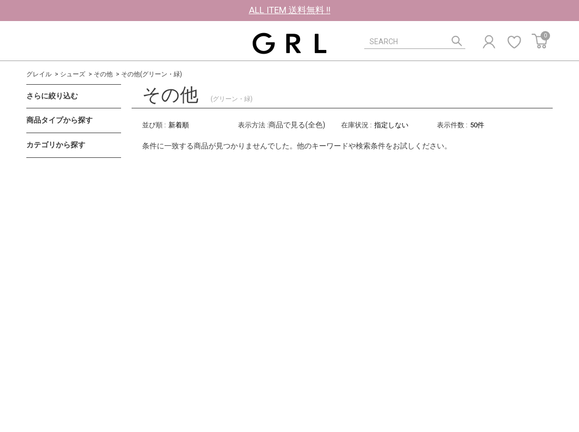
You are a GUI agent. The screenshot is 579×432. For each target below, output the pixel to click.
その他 (103, 74)
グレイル (39, 74)
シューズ (72, 74)
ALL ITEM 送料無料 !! (290, 10)
